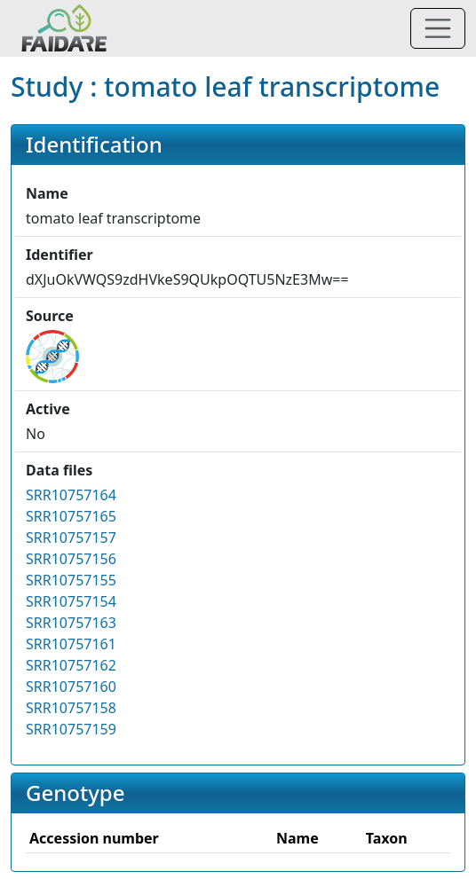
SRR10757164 (71, 495)
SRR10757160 (71, 686)
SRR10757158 (71, 708)
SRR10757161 (71, 644)
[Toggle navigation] (437, 28)
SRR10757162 (71, 665)
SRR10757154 (71, 601)
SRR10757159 (71, 729)
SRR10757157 (71, 537)
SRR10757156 (71, 559)
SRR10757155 (71, 580)
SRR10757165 (71, 516)
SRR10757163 (71, 622)
